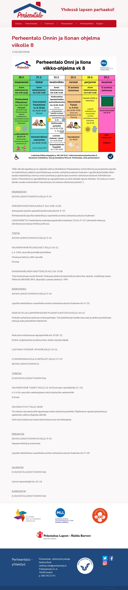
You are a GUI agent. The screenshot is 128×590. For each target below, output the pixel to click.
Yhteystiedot (66, 23)
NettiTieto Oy (109, 588)
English (99, 23)
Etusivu (18, 23)
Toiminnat (48, 23)
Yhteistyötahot (86, 23)
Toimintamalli (31, 23)
